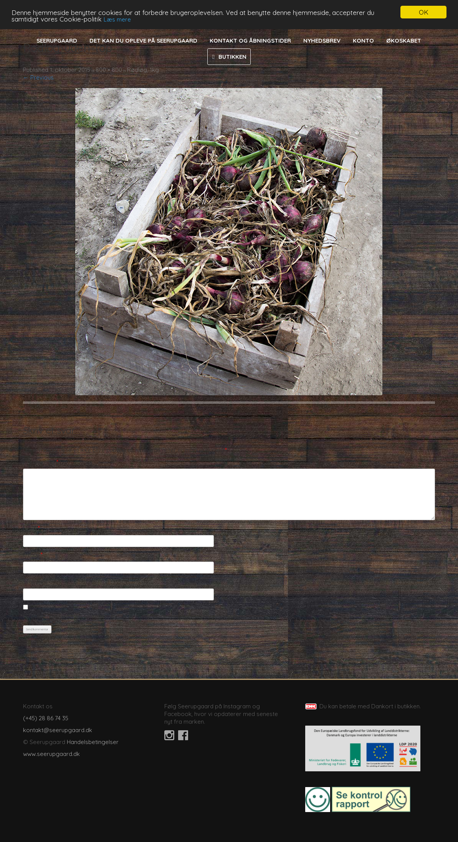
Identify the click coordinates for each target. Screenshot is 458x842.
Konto (363, 40)
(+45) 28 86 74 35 (45, 718)
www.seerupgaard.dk (51, 753)
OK (423, 12)
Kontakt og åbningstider (250, 40)
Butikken (232, 56)
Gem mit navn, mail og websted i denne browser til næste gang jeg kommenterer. (132, 616)
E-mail (33, 554)
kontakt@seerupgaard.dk (57, 730)
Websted (35, 581)
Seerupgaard (56, 40)
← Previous (38, 77)
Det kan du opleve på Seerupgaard (143, 40)
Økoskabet (403, 40)
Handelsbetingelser (93, 742)
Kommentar (40, 462)
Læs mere (117, 19)
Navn (31, 528)
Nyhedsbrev (322, 40)
